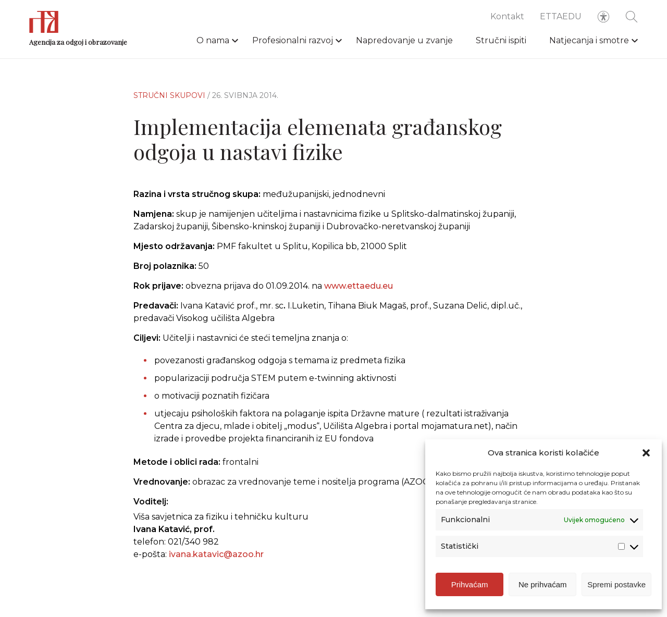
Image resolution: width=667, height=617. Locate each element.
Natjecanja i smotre (589, 40)
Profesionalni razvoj (292, 40)
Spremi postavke (616, 584)
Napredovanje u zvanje (404, 40)
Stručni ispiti (501, 40)
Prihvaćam (469, 584)
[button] (646, 453)
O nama (212, 40)
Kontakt (507, 16)
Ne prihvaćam (542, 584)
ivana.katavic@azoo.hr (216, 554)
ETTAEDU (561, 16)
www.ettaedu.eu (358, 286)
